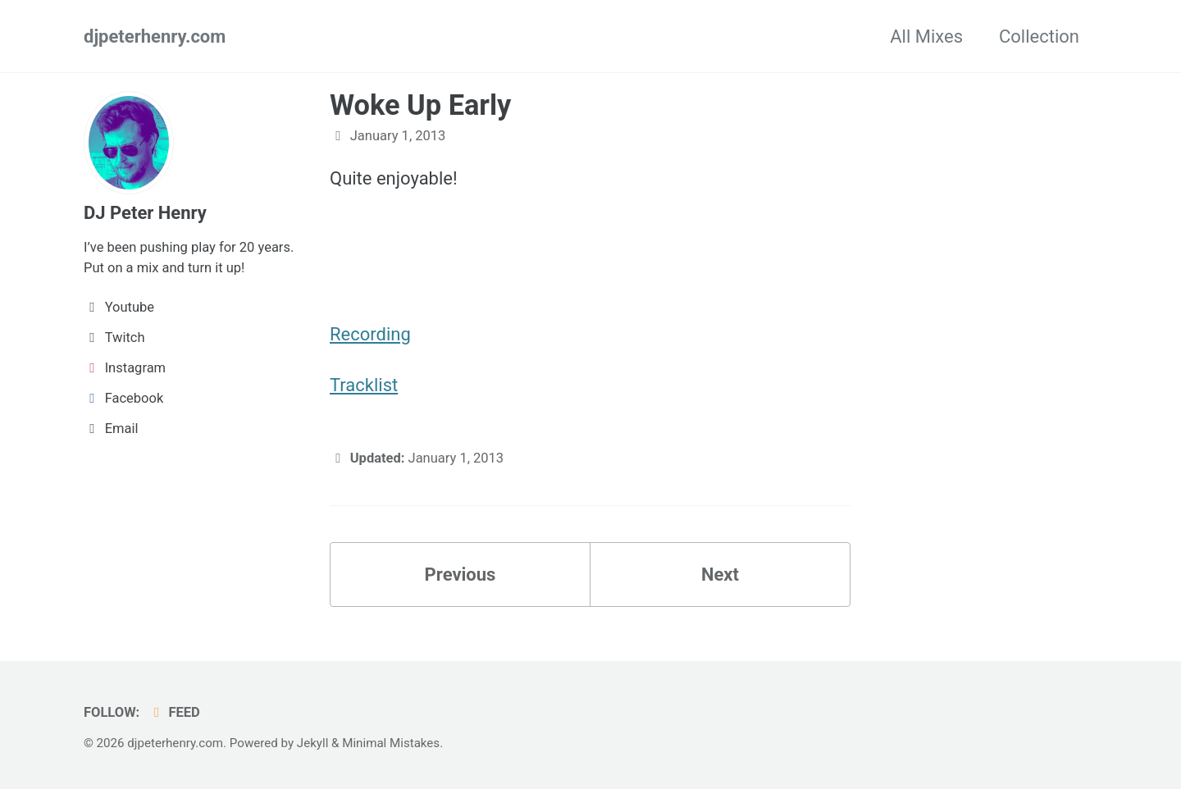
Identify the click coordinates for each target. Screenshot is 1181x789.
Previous (460, 574)
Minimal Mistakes (391, 743)
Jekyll (313, 743)
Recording (370, 334)
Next (720, 574)
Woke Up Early (420, 105)
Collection (1039, 36)
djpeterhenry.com (155, 36)
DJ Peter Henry (145, 213)
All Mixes (926, 36)
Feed (174, 712)
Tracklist (364, 385)
